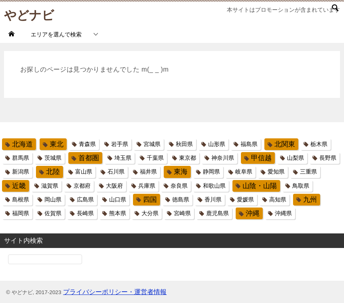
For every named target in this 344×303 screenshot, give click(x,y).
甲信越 (261, 158)
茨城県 (52, 158)
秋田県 (184, 144)
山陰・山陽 (260, 186)
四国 (150, 199)
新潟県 (20, 171)
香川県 (213, 199)
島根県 (20, 199)
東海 (181, 172)
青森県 (87, 144)
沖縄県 (283, 213)
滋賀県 (49, 185)
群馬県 (20, 158)
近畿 (19, 186)
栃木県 (318, 144)
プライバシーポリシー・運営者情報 (115, 291)
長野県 (327, 158)
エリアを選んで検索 (56, 34)
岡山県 (52, 199)
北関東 (284, 144)
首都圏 (88, 158)
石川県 (116, 171)
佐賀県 (52, 213)
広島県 (85, 199)
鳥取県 (300, 185)
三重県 (308, 171)
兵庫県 (146, 185)
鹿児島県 (217, 213)
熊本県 (117, 213)
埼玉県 (122, 158)
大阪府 (114, 185)
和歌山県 (214, 185)
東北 (56, 144)
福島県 (249, 144)
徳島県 (180, 199)
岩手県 (119, 144)
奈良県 (179, 185)
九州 (310, 199)
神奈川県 (222, 158)
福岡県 (20, 213)
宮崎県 (182, 213)
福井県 (148, 171)
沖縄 (253, 213)
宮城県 (152, 144)
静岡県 (211, 171)
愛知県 (276, 171)
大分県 (149, 213)
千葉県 (155, 158)
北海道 (22, 144)
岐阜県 (243, 171)
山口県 (117, 199)
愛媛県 (245, 199)
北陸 (53, 172)
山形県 (216, 144)
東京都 (187, 158)
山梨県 (295, 158)
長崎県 (85, 213)
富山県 (83, 171)
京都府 (82, 185)
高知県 (277, 199)
